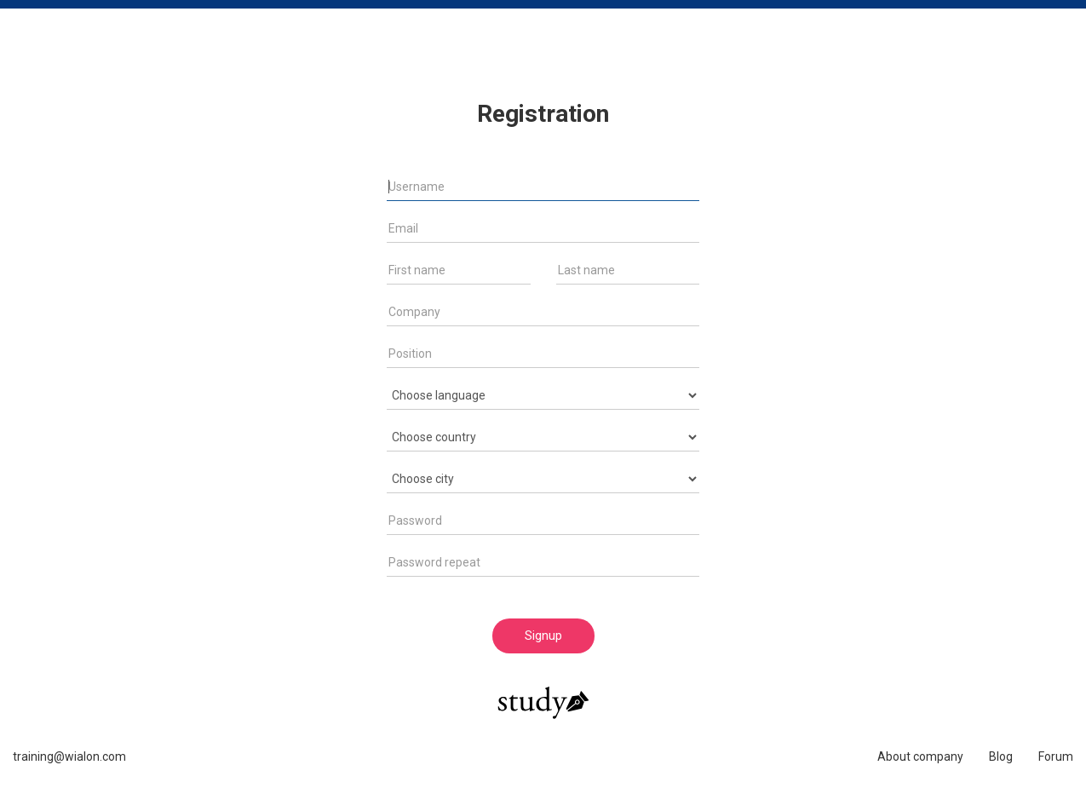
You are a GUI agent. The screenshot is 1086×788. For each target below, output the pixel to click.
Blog (1001, 756)
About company (920, 756)
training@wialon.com (69, 756)
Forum (1055, 756)
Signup (543, 635)
